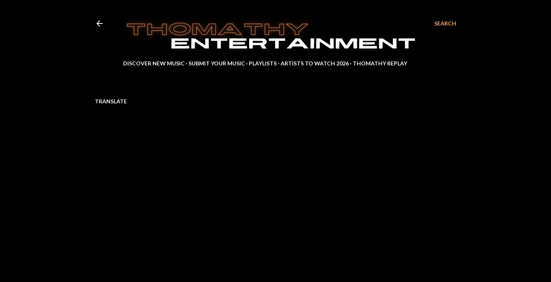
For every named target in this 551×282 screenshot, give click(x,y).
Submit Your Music (216, 63)
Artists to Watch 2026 (315, 63)
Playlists (263, 63)
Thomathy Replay (380, 63)
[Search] (445, 23)
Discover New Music (154, 63)
